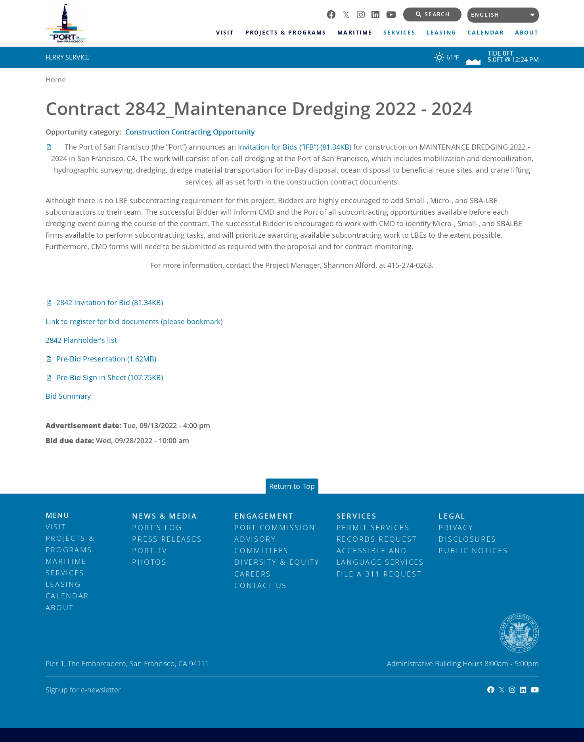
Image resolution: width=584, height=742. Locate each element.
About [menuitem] (526, 32)
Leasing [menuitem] (441, 32)
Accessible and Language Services (380, 556)
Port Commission (275, 527)
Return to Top (292, 486)
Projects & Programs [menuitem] (285, 32)
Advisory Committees (261, 544)
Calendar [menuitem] (485, 32)
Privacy (455, 527)
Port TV (149, 550)
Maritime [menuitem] (354, 32)
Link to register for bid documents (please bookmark (133, 321)
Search (433, 14)
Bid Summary (68, 396)
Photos (149, 562)
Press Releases (167, 539)
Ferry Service (68, 57)
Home (56, 79)
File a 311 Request (379, 574)
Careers (252, 574)
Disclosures (467, 539)
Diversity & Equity (277, 562)
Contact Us (260, 585)
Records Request (377, 539)
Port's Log (157, 527)
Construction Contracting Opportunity (190, 131)
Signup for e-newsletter (83, 689)
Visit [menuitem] (225, 32)
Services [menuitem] (399, 32)
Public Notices (473, 550)
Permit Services (373, 527)
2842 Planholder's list (81, 340)
